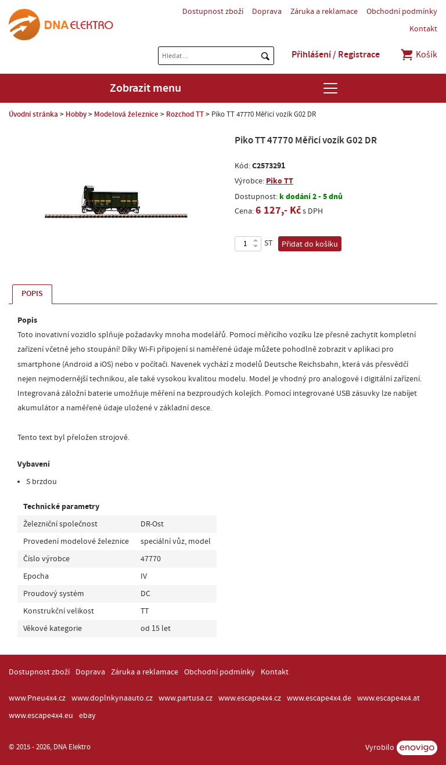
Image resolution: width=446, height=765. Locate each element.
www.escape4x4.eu (41, 715)
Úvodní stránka (33, 114)
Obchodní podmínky (401, 11)
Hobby (76, 114)
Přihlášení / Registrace (336, 54)
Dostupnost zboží (212, 11)
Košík (418, 54)
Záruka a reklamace (324, 11)
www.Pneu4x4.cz (37, 698)
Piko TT (279, 181)
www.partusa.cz (186, 698)
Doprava (267, 11)
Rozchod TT (185, 114)
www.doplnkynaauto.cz (112, 698)
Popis (32, 293)
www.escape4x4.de (319, 698)
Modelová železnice (126, 114)
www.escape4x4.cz (249, 698)
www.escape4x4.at (388, 698)
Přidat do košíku (310, 244)
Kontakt (423, 29)
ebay (87, 715)
